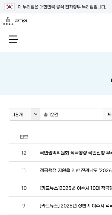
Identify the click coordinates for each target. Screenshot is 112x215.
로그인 (15, 21)
